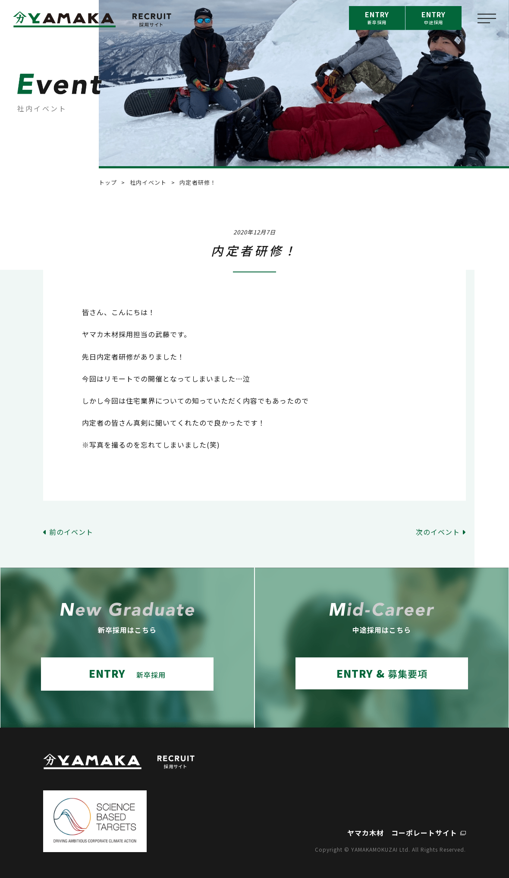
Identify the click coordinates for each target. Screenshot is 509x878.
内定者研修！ (198, 182)
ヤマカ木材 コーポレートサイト (402, 832)
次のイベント (438, 532)
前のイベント (71, 532)
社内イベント (148, 182)
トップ (108, 182)
